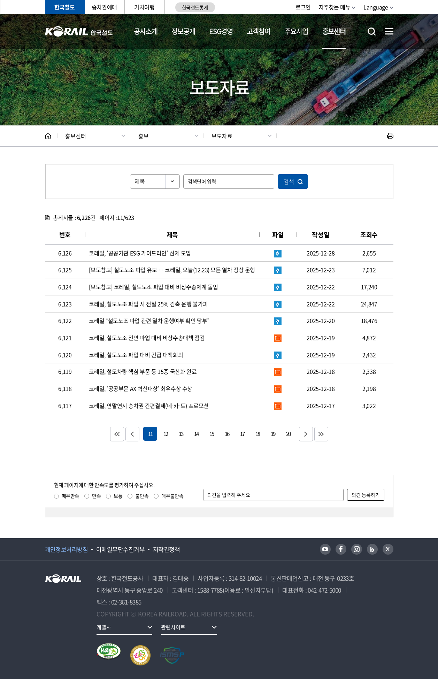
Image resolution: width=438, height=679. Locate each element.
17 (242, 434)
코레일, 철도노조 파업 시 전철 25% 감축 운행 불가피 (148, 304)
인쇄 (390, 135)
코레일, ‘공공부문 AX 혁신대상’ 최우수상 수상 (140, 388)
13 (181, 434)
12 (165, 434)
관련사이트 (173, 627)
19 (273, 434)
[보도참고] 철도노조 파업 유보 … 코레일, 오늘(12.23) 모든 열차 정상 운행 (172, 269)
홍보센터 (334, 31)
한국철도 (64, 7)
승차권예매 (104, 7)
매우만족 (70, 496)
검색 (289, 181)
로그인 (303, 7)
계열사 (104, 627)
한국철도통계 (195, 7)
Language (375, 7)
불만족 (141, 496)
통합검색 (372, 32)
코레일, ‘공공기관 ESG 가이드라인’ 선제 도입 (140, 253)
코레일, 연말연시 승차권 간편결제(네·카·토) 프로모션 (149, 405)
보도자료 (222, 136)
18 (257, 434)
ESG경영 (221, 31)
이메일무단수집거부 (120, 549)
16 (227, 434)
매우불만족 (172, 496)
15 (211, 434)
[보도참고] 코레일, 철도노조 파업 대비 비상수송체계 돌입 (153, 287)
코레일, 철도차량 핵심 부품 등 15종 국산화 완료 (143, 371)
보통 (118, 496)
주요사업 (296, 31)
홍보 (143, 136)
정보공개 (183, 31)
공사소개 (145, 31)
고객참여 (258, 31)
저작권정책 (166, 549)
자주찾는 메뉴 (335, 7)
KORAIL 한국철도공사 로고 (79, 31)
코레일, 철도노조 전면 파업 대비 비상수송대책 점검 (147, 337)
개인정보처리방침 (66, 549)
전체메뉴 (389, 31)
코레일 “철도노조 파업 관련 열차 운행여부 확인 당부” (149, 320)
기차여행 (144, 7)
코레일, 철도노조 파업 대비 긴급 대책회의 (136, 354)
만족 (96, 496)
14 (196, 434)
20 (288, 434)
